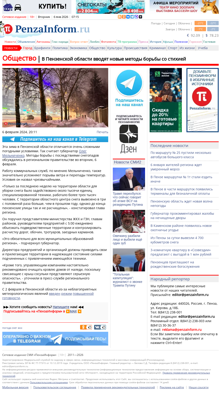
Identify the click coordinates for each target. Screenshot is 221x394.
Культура (114, 48)
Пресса (143, 42)
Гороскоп (195, 42)
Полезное (181, 42)
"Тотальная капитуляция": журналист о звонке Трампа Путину (127, 280)
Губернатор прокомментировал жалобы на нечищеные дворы (182, 215)
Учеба (203, 48)
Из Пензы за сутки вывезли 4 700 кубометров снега (177, 240)
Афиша (168, 42)
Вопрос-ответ (79, 42)
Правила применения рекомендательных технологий (118, 387)
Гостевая (209, 42)
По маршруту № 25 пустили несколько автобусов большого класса (181, 154)
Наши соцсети (199, 387)
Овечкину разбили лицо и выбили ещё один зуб (127, 239)
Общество (97, 48)
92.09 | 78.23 (203, 35)
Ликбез (94, 42)
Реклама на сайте (172, 387)
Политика (60, 48)
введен (54, 293)
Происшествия (135, 48)
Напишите (61, 307)
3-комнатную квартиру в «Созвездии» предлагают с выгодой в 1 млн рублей (181, 252)
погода (6, 327)
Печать (102, 132)
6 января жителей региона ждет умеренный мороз (176, 167)
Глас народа (60, 42)
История (155, 42)
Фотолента (108, 42)
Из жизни (187, 48)
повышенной (83, 293)
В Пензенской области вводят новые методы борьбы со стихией (114, 59)
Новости (10, 42)
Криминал (157, 48)
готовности (11, 298)
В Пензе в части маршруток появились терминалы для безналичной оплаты (182, 191)
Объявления (26, 42)
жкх (20, 327)
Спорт (172, 48)
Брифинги (42, 48)
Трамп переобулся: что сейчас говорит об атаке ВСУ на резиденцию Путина (128, 199)
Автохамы (43, 42)
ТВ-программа (127, 42)
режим (66, 293)
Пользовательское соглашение (54, 387)
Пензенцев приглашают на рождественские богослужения (175, 264)
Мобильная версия (15, 387)
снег (14, 327)
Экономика (78, 48)
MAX (73, 311)
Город (27, 48)
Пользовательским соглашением (49, 382)
